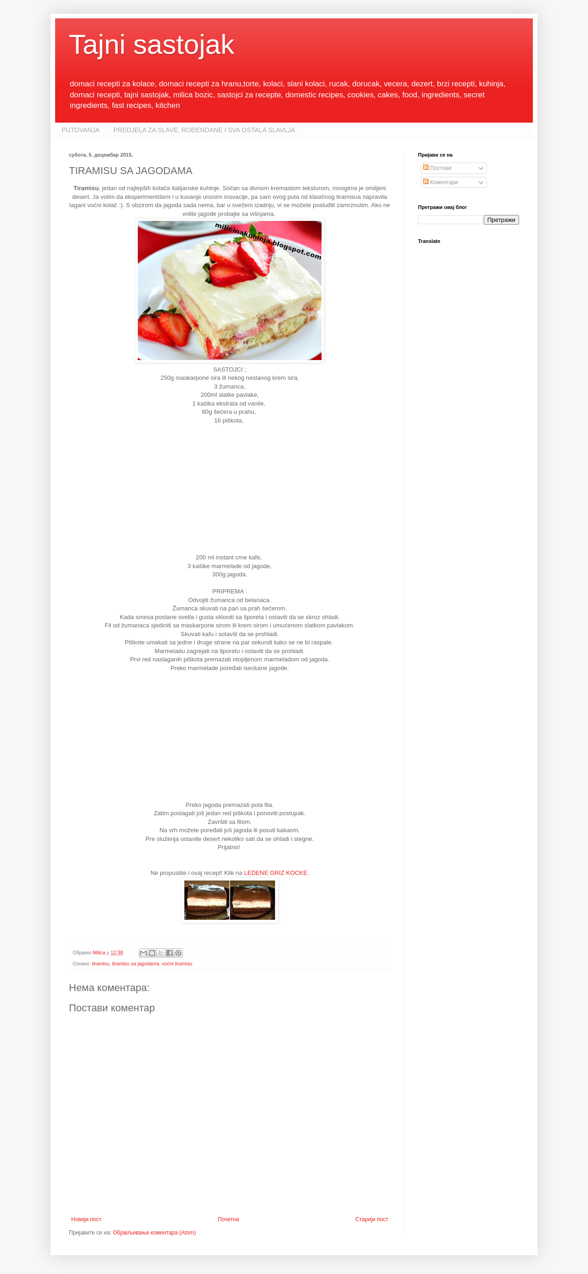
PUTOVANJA (81, 130)
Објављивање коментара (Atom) (154, 1232)
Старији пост (372, 1219)
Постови (437, 168)
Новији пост (86, 1219)
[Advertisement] (229, 489)
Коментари (440, 182)
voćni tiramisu (177, 963)
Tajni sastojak (151, 44)
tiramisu (100, 963)
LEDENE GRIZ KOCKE (275, 872)
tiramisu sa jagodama (135, 963)
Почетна (228, 1219)
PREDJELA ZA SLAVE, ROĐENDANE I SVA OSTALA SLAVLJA (204, 130)
